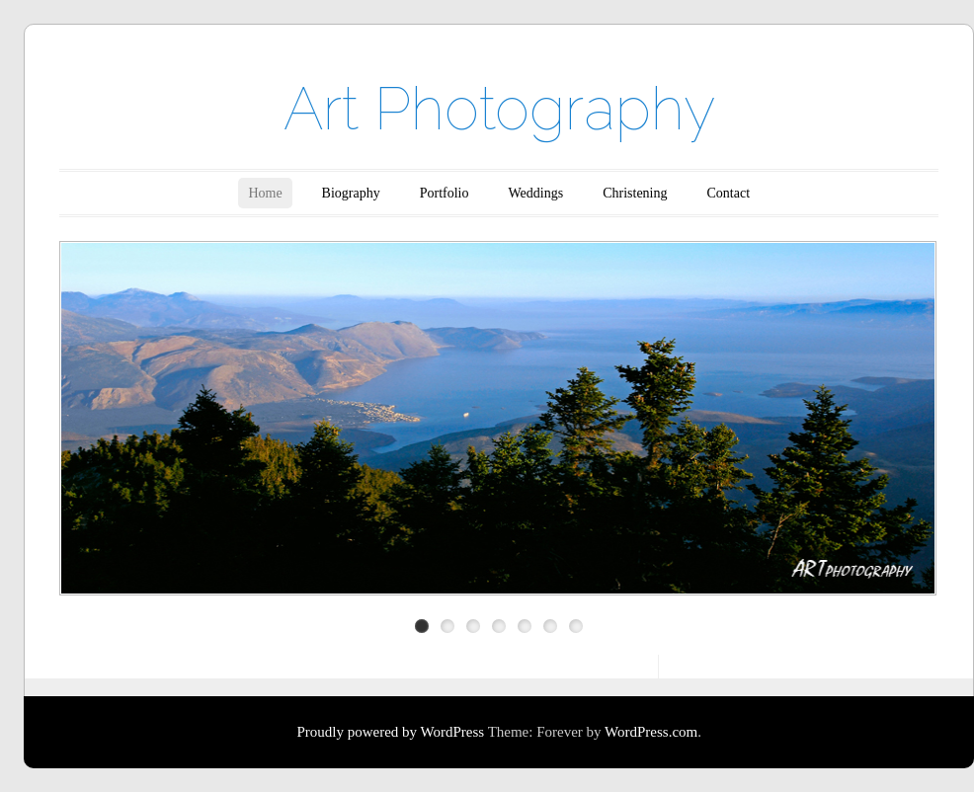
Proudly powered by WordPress (390, 732)
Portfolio (444, 193)
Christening (635, 193)
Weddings (536, 193)
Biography (351, 193)
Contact (729, 193)
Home (265, 193)
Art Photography (499, 108)
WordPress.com (651, 732)
